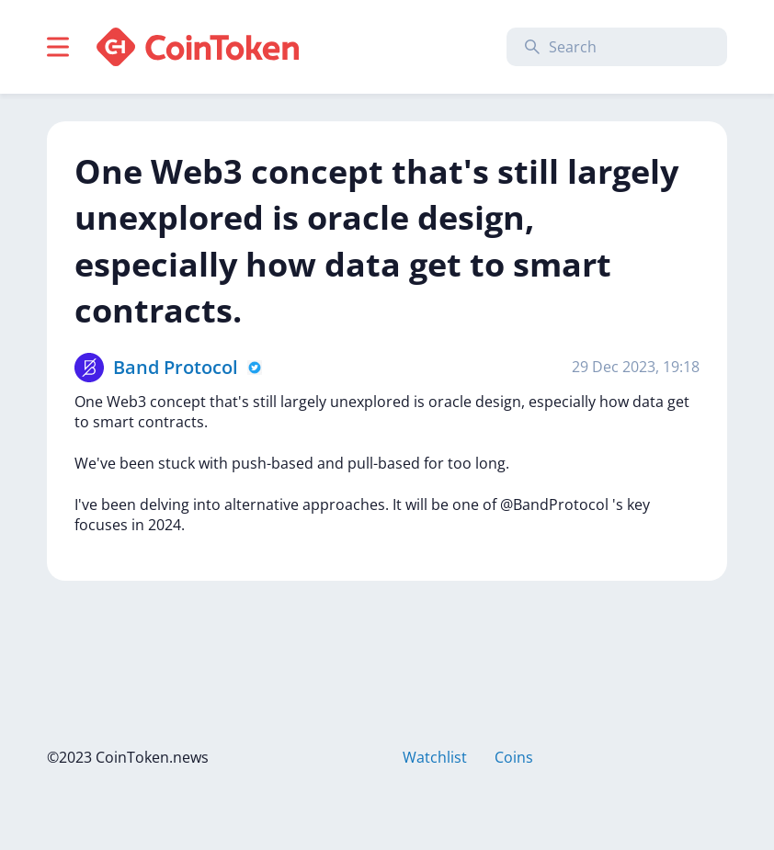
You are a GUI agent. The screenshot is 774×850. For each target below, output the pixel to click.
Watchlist (435, 757)
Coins (514, 757)
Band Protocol (175, 367)
